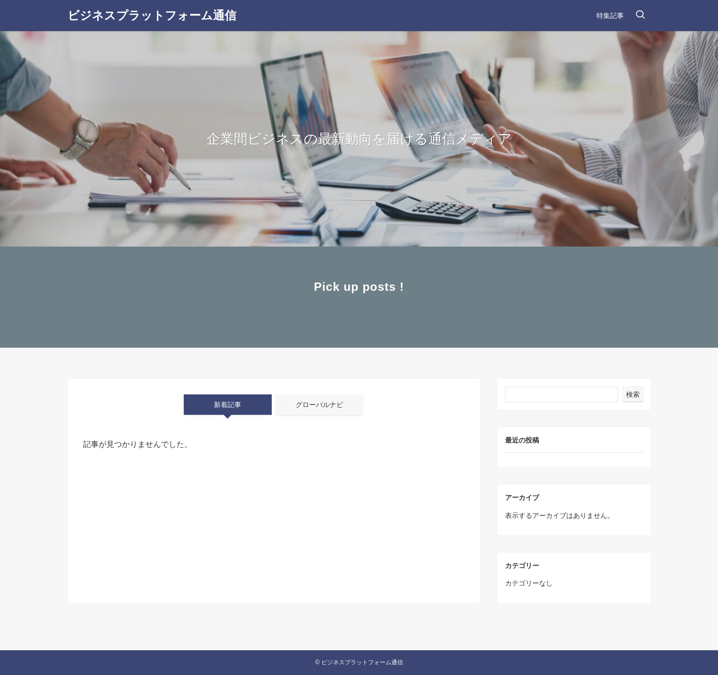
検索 (633, 394)
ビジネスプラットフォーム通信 (152, 15)
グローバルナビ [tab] (319, 405)
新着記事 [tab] (227, 405)
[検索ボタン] (640, 15)
